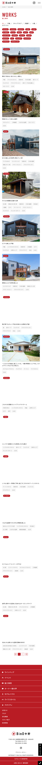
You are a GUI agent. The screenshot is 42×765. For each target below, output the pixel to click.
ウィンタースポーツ (15, 210)
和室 (26, 408)
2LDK (35, 250)
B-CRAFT (5, 32)
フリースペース (17, 207)
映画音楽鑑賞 (22, 529)
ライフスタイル (34, 369)
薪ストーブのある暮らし (28, 83)
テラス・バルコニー (17, 164)
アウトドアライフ (23, 250)
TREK (27, 29)
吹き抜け (36, 204)
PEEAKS (5, 29)
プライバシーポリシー (21, 752)
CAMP (34, 29)
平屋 (4, 79)
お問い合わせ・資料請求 (21, 763)
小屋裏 (4, 207)
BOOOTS (5, 38)
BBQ (30, 250)
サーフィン (26, 369)
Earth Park (6, 35)
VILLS (25, 32)
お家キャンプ (14, 250)
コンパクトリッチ (16, 161)
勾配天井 (21, 79)
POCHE (22, 35)
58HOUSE (27, 38)
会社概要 (5, 716)
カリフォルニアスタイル (8, 369)
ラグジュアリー (6, 122)
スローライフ (6, 86)
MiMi (31, 32)
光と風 (4, 204)
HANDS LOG (15, 41)
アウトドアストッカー (15, 83)
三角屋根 (14, 122)
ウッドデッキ (6, 83)
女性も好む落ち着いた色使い (10, 646)
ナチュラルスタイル (12, 79)
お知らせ (5, 710)
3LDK (12, 86)
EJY (12, 38)
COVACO (13, 29)
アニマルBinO (6, 161)
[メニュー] (39, 3)
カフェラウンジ (6, 490)
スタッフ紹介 (6, 720)
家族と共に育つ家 (12, 204)
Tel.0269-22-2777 (21, 741)
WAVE (19, 32)
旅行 (9, 411)
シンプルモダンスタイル (13, 247)
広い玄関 (5, 529)
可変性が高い (6, 408)
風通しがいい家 (6, 164)
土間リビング (32, 408)
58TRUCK (6, 41)
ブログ (4, 713)
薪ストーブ (35, 79)
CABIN (29, 35)
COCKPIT (19, 38)
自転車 (16, 571)
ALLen (13, 32)
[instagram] (34, 3)
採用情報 (5, 723)
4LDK (29, 529)
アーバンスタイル (7, 486)
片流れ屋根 (28, 79)
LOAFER (14, 35)
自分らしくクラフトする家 (9, 526)
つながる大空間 (22, 122)
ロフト (10, 207)
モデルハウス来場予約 (21, 759)
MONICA (20, 29)
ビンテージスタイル (12, 567)
